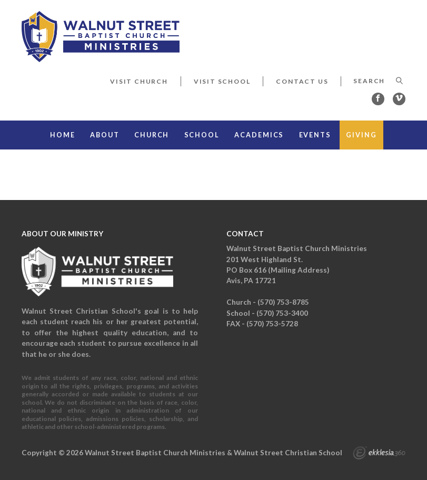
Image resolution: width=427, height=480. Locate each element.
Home (62, 135)
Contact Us (302, 81)
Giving (361, 135)
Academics (259, 135)
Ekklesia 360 (379, 454)
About (104, 135)
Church (151, 135)
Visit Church (139, 81)
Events (315, 135)
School (202, 135)
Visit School (222, 81)
